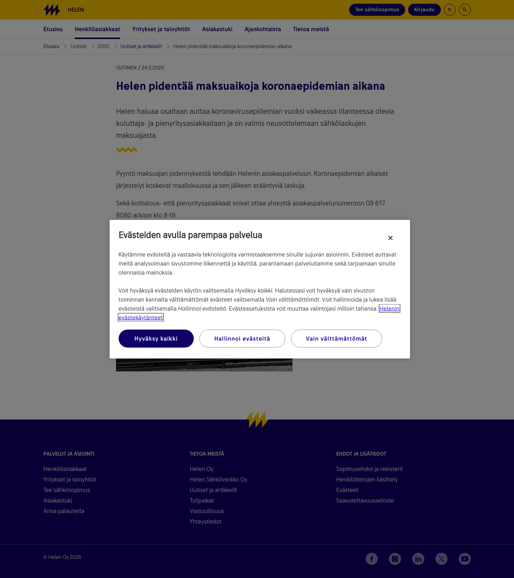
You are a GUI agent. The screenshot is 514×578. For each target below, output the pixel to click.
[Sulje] (390, 237)
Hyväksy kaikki (156, 338)
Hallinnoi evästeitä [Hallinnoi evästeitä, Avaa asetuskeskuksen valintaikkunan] (242, 338)
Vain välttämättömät (336, 338)
